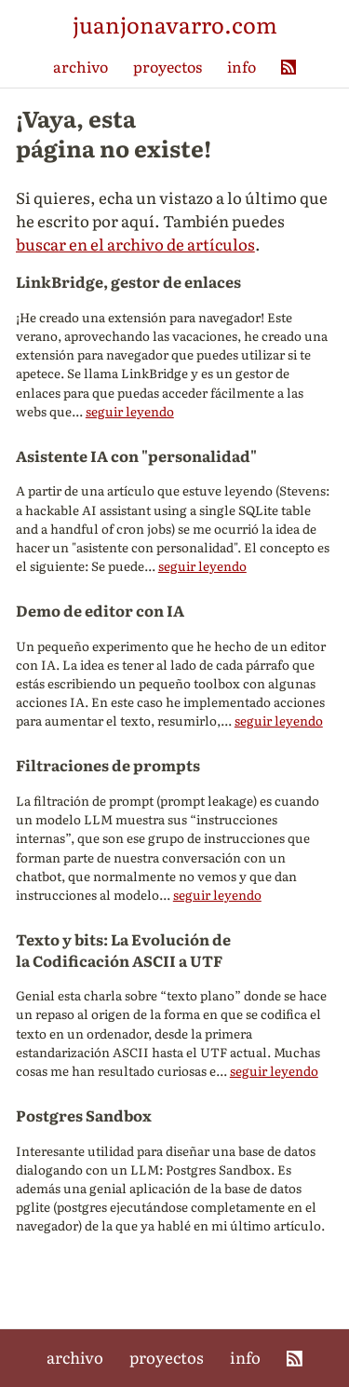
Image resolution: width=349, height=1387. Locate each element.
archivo (80, 66)
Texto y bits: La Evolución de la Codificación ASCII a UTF (123, 950)
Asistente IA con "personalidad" (136, 455)
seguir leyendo (130, 410)
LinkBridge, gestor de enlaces (128, 281)
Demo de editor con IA (100, 610)
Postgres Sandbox (84, 1115)
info (241, 66)
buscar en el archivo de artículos (135, 243)
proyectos (167, 66)
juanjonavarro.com (175, 23)
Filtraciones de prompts (108, 765)
